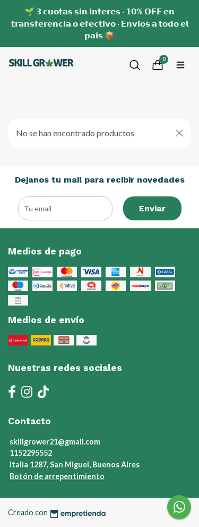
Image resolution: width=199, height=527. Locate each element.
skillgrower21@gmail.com (55, 441)
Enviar (152, 208)
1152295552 (31, 452)
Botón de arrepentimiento (57, 476)
